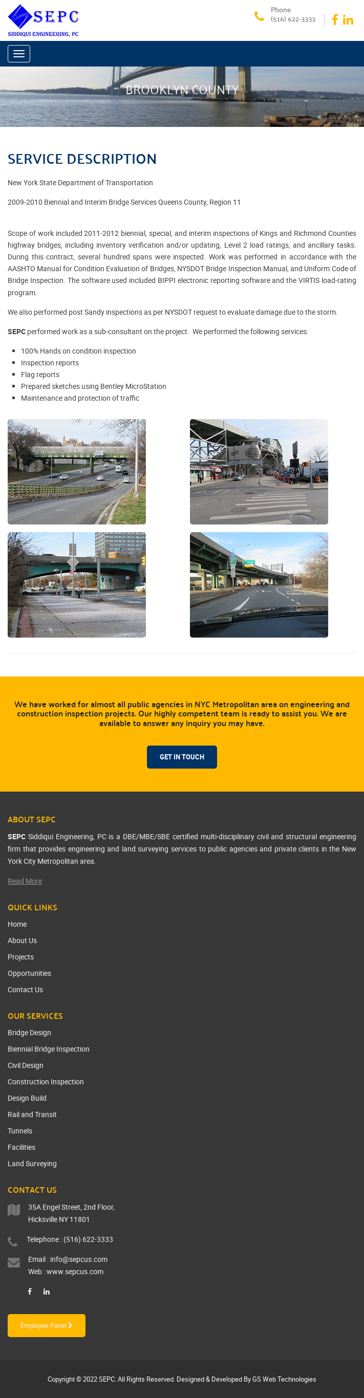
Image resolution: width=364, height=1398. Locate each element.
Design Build (27, 1098)
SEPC (107, 1379)
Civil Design (26, 1065)
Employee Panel (46, 1325)
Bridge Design (29, 1032)
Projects (21, 957)
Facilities (21, 1147)
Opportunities (29, 973)
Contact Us (25, 989)
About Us (22, 940)
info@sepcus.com (79, 1259)
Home (17, 924)
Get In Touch (182, 756)
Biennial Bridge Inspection (49, 1049)
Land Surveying (32, 1163)
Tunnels (20, 1130)
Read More (25, 881)
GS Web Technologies (284, 1379)
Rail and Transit (32, 1114)
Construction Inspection (46, 1081)
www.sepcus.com (75, 1271)
